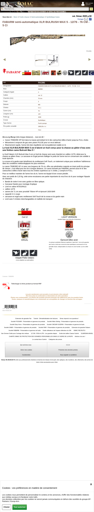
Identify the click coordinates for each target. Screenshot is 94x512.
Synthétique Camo (53, 17)
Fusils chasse (24, 17)
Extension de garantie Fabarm (81, 327)
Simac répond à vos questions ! (69, 318)
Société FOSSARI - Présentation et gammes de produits (28, 321)
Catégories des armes (55, 339)
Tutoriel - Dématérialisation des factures (45, 318)
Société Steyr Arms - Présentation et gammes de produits (27, 324)
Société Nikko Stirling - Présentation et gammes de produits (65, 321)
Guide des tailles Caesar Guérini (69, 333)
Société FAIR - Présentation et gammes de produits (54, 327)
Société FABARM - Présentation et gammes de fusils (25, 330)
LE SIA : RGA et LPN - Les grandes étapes (44, 333)
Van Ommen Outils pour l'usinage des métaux (15, 333)
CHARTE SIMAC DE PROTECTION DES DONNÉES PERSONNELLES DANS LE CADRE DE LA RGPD (41, 336)
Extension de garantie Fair (23, 318)
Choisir (6, 507)
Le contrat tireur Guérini (39, 339)
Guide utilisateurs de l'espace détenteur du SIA (57, 330)
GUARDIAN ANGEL (87, 333)
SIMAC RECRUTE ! (80, 330)
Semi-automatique (37, 17)
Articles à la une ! (80, 336)
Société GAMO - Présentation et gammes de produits (20, 327)
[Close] (91, 484)
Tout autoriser (20, 507)
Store (15, 17)
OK (91, 9)
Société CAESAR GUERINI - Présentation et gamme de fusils (65, 324)
